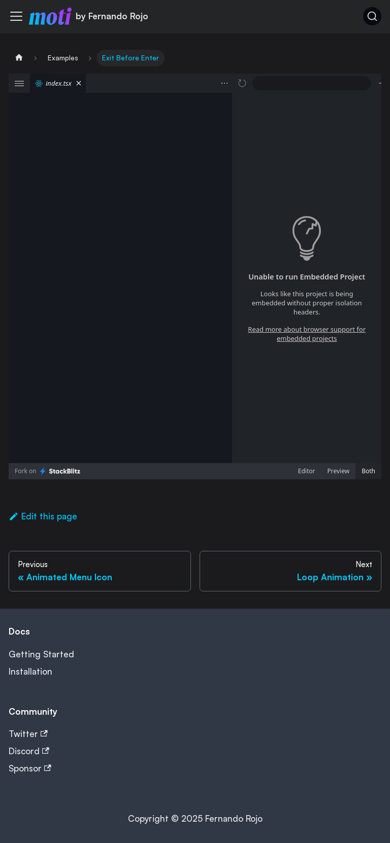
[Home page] (19, 58)
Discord (29, 751)
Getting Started (41, 654)
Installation (30, 671)
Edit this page (43, 516)
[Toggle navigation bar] (16, 16)
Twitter (28, 733)
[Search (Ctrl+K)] (372, 16)
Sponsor (30, 768)
